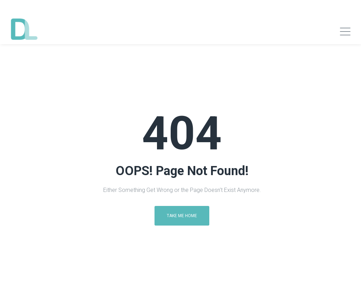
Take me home (182, 215)
